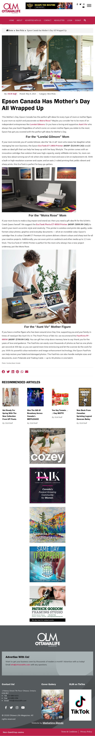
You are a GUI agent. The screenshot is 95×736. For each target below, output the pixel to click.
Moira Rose (45, 120)
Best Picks (20, 30)
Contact (47, 20)
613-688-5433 (12, 696)
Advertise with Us (33, 20)
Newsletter (59, 20)
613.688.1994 (13, 698)
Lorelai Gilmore (37, 124)
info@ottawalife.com (20, 665)
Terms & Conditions (69, 732)
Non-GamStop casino (13, 732)
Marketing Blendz (53, 722)
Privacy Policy (86, 732)
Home (11, 20)
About (19, 20)
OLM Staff (12, 94)
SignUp (78, 20)
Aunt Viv (83, 124)
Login (69, 20)
